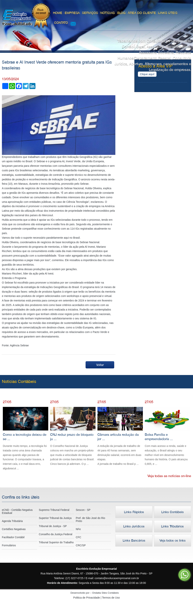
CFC (78, 537)
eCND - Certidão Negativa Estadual (17, 511)
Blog (120, 13)
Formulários (9, 545)
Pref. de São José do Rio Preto (90, 519)
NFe (78, 529)
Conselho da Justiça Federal (55, 534)
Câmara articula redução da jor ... (120, 436)
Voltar (100, 365)
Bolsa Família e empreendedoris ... (167, 436)
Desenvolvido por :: (96, 592)
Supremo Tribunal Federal (54, 509)
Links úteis (166, 13)
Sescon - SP (83, 509)
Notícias (107, 13)
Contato (60, 23)
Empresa (71, 13)
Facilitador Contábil (13, 537)
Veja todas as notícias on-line (169, 476)
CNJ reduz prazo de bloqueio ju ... (73, 436)
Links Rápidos (134, 512)
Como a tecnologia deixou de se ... (25, 439)
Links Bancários (134, 541)
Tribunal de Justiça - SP (53, 526)
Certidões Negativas (14, 529)
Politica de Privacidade (87, 597)
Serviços (89, 13)
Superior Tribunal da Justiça (55, 518)
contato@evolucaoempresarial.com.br (117, 578)
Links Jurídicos (134, 526)
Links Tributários (172, 526)
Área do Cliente (141, 13)
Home (57, 13)
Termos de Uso (111, 597)
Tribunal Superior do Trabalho (56, 542)
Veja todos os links (172, 541)
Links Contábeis (172, 512)
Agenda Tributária (12, 521)
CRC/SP (81, 545)
